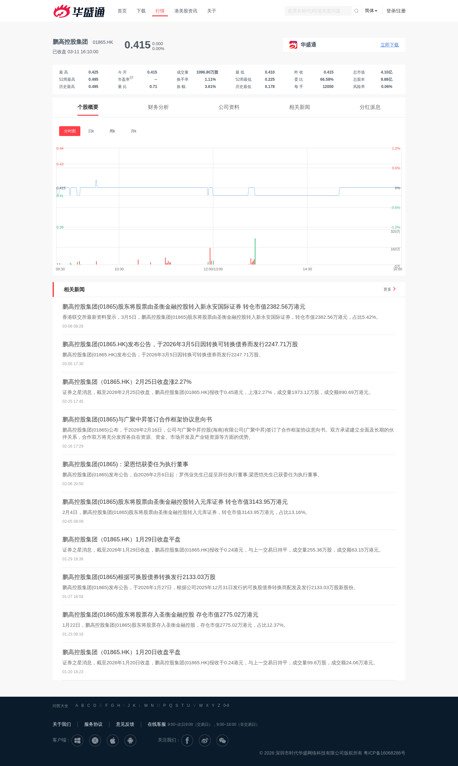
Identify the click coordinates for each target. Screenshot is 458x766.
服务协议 (93, 724)
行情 (160, 10)
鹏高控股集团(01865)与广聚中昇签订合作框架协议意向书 (137, 419)
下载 (141, 10)
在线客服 (157, 724)
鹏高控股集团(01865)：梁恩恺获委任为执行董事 (125, 464)
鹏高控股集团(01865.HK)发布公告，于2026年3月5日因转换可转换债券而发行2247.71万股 (180, 344)
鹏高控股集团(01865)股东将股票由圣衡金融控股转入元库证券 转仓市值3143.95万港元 (175, 502)
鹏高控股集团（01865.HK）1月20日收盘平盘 (121, 652)
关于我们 (62, 724)
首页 (122, 10)
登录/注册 (396, 10)
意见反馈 (125, 724)
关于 (211, 10)
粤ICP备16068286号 (384, 753)
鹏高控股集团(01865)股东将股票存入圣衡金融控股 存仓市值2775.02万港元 (160, 614)
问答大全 (60, 706)
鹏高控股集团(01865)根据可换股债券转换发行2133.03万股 (139, 577)
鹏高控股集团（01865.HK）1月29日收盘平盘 (121, 539)
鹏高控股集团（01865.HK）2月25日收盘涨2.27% (126, 382)
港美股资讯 (185, 10)
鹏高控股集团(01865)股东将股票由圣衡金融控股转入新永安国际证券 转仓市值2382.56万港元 (183, 306)
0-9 (226, 705)
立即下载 (390, 44)
